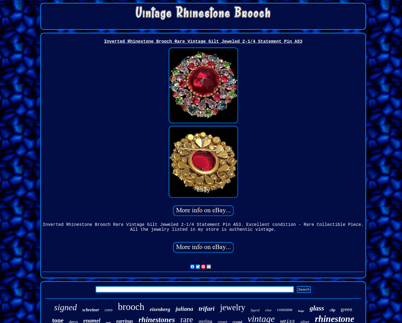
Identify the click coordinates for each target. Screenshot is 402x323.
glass (317, 308)
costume (285, 309)
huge (301, 310)
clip (332, 310)
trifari (207, 308)
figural (255, 310)
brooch (131, 307)
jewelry (232, 307)
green (346, 309)
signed (65, 307)
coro (109, 309)
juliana (184, 308)
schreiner (90, 309)
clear (268, 310)
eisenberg (160, 309)
